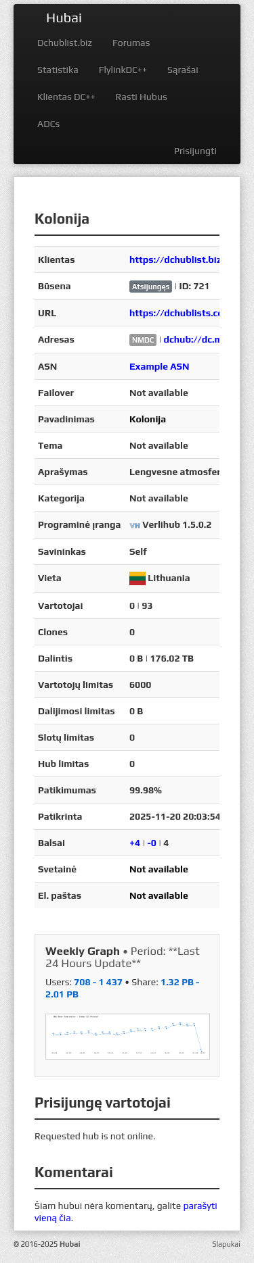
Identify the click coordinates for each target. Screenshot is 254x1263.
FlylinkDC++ (123, 69)
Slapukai (226, 1244)
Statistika (58, 69)
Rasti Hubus (141, 96)
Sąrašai (182, 69)
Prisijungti (195, 150)
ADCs (48, 123)
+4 (134, 842)
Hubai (64, 17)
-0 (151, 842)
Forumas (131, 42)
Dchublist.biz (64, 42)
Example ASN (159, 366)
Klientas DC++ (66, 96)
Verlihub (161, 524)
